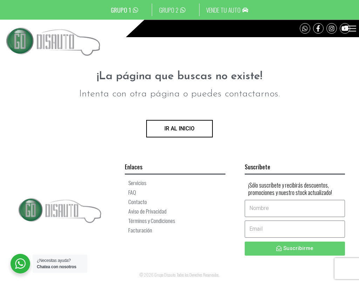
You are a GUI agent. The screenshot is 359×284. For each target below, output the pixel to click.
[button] (350, 30)
